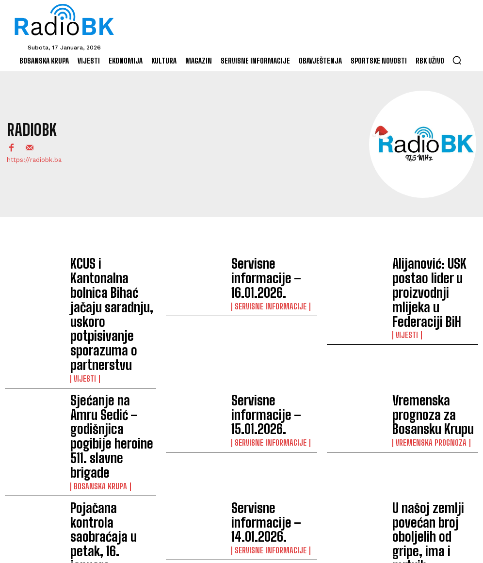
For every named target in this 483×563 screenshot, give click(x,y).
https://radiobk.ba (34, 160)
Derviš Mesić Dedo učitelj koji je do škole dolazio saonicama (109, 451)
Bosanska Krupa (95, 353)
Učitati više (241, 507)
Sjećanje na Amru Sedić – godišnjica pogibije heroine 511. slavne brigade (113, 335)
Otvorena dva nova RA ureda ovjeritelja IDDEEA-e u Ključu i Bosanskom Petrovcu (272, 451)
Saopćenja (88, 411)
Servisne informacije (264, 290)
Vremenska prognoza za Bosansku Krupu (430, 335)
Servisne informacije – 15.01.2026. (267, 335)
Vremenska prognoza (425, 349)
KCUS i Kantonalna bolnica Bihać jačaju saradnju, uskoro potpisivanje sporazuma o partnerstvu (111, 275)
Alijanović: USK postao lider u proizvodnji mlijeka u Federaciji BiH (434, 276)
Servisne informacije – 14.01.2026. (267, 393)
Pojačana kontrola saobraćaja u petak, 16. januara (106, 393)
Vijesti (83, 299)
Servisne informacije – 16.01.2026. (267, 276)
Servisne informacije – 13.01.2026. (428, 452)
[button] (457, 60)
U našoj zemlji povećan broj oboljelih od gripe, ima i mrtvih (434, 393)
